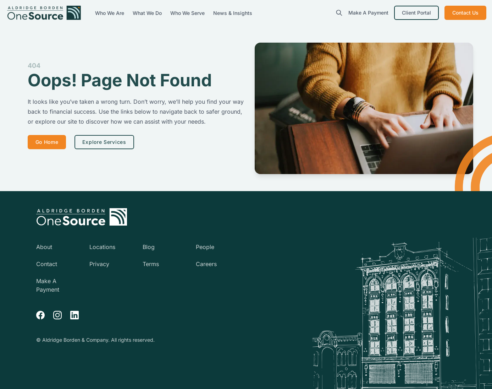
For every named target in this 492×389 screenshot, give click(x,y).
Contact (46, 264)
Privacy (99, 264)
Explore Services (104, 142)
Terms (151, 264)
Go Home (47, 142)
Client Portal (416, 13)
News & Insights (232, 13)
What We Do (148, 13)
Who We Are (110, 13)
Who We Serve (188, 13)
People (205, 246)
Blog (149, 246)
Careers (206, 264)
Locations (102, 246)
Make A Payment (368, 13)
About (44, 246)
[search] (339, 12)
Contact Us (465, 13)
